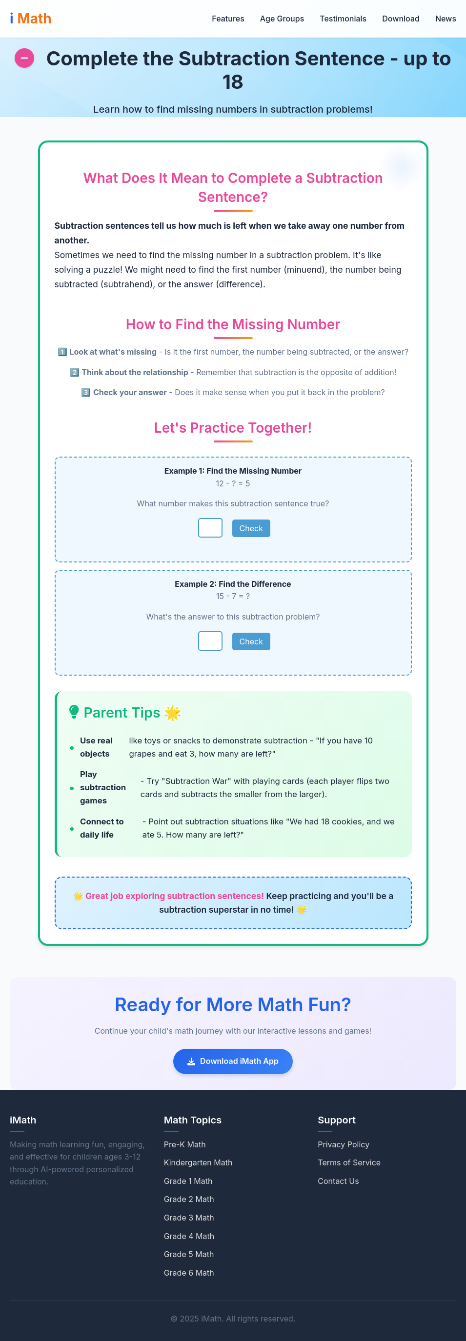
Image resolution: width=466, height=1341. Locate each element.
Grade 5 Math (189, 1254)
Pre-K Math (185, 1144)
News (445, 18)
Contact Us (338, 1181)
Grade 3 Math (189, 1217)
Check (251, 528)
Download (401, 18)
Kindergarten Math (198, 1162)
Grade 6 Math (189, 1273)
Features (228, 18)
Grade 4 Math (189, 1236)
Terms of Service (349, 1162)
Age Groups (282, 18)
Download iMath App (233, 1061)
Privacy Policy (343, 1144)
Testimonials (343, 18)
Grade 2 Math (189, 1199)
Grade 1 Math (188, 1181)
